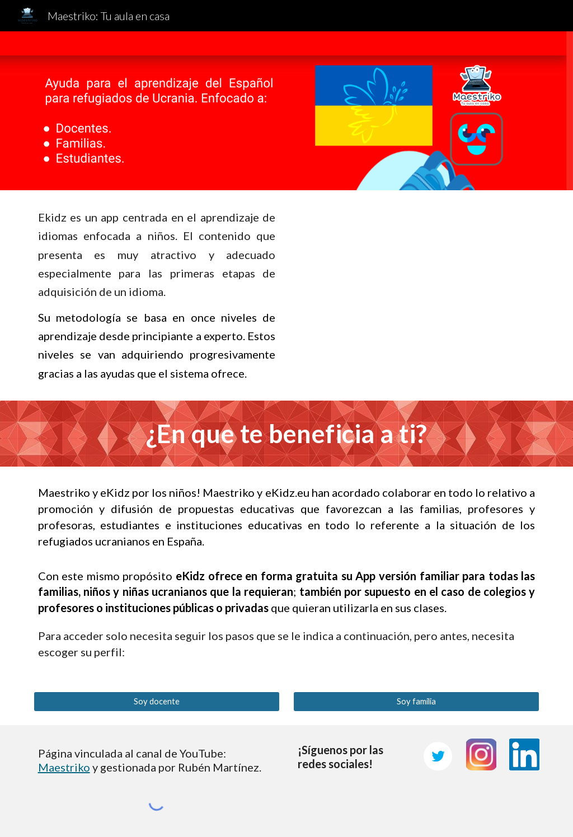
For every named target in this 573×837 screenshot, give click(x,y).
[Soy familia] (416, 701)
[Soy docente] (157, 701)
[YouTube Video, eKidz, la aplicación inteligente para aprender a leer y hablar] (416, 280)
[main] (157, 295)
